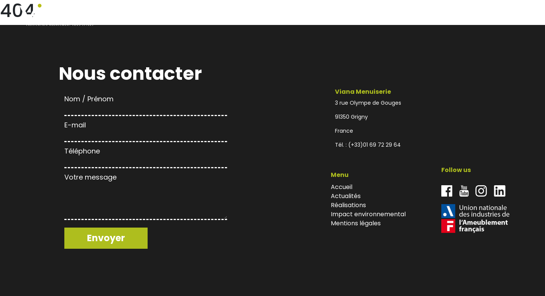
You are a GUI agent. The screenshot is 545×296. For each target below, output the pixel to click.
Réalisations (436, 15)
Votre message (145, 197)
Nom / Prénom (145, 104)
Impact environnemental (479, 15)
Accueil (378, 15)
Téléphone (145, 156)
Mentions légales (356, 223)
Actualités (404, 15)
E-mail (145, 130)
